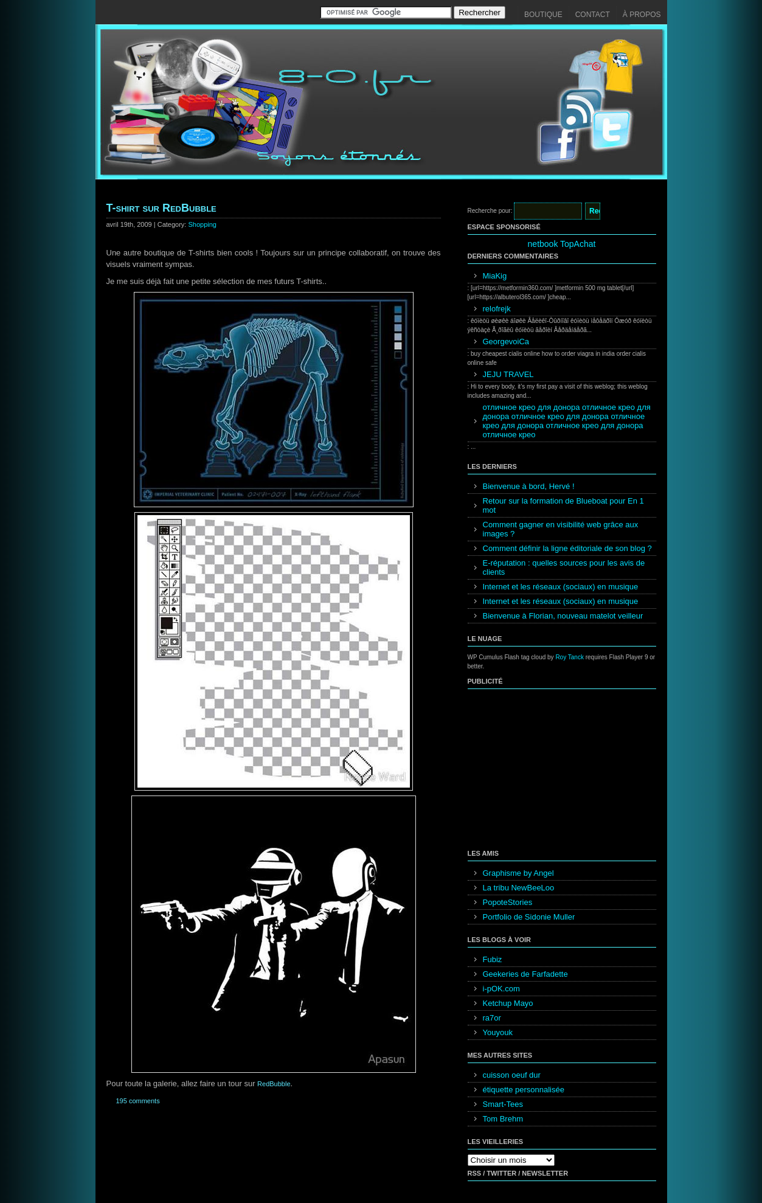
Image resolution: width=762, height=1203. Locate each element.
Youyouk (498, 1032)
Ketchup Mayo (508, 1003)
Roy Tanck (569, 657)
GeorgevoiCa (506, 341)
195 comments (138, 1100)
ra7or (492, 1017)
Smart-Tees (503, 1104)
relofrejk (497, 308)
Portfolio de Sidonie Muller (529, 916)
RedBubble (273, 1083)
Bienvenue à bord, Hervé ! (529, 486)
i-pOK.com (501, 988)
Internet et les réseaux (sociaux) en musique (561, 586)
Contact (592, 14)
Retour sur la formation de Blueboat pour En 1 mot (563, 505)
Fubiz (492, 959)
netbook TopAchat (562, 244)
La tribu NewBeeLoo (519, 887)
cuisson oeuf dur (512, 1075)
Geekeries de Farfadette (525, 974)
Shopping (202, 224)
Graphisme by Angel (518, 873)
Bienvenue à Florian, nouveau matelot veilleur (563, 615)
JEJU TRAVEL (508, 374)
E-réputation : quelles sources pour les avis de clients (564, 567)
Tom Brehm (503, 1118)
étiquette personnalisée (523, 1089)
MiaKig (495, 275)
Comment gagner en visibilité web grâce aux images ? (561, 529)
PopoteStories (508, 902)
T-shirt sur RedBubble (161, 208)
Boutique (543, 14)
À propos (642, 14)
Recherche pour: (490, 210)
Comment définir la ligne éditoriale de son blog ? (567, 548)
